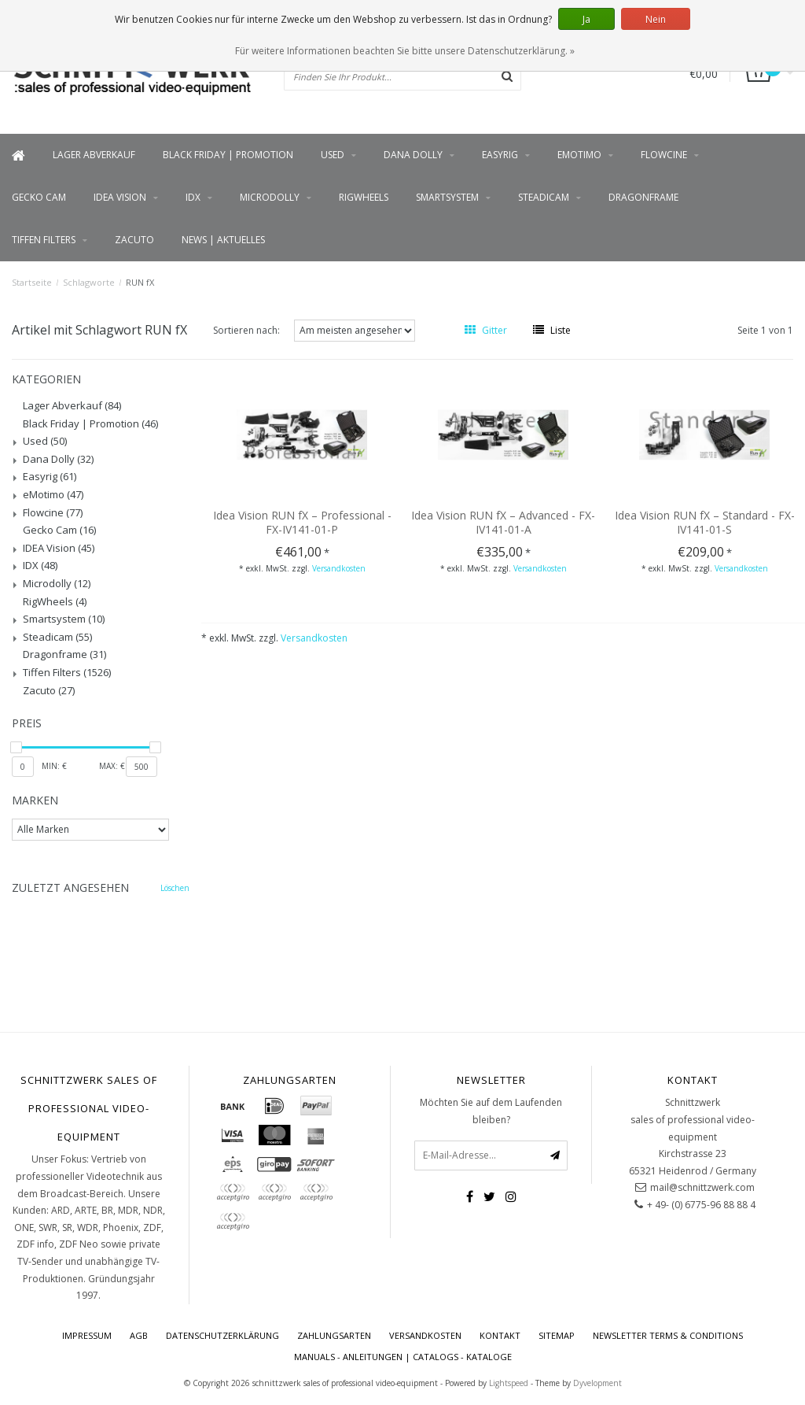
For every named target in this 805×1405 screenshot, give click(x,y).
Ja (586, 19)
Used (332, 154)
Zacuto (134, 239)
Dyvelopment (597, 1382)
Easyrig (500, 154)
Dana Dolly (413, 154)
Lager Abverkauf (94, 154)
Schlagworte (89, 282)
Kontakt (500, 1335)
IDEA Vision (120, 197)
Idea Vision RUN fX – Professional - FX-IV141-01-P (302, 522)
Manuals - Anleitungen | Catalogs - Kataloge (403, 1356)
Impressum (87, 1335)
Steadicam (543, 197)
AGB (139, 1335)
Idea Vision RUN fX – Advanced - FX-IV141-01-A (503, 522)
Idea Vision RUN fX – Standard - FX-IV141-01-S (705, 522)
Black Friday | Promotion (228, 154)
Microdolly (270, 197)
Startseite (32, 282)
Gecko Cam (39, 197)
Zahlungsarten (334, 1335)
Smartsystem (447, 197)
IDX (193, 197)
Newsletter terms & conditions (668, 1335)
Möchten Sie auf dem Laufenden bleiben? (491, 1111)
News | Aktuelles (223, 239)
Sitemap (557, 1335)
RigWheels (363, 197)
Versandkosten (339, 568)
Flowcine (664, 154)
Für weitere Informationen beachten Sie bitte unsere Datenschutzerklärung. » (405, 50)
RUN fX (140, 282)
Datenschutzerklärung (222, 1335)
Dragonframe (643, 197)
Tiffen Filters (43, 239)
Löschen (174, 887)
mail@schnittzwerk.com (702, 1187)
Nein (655, 19)
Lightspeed (508, 1382)
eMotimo (579, 154)
